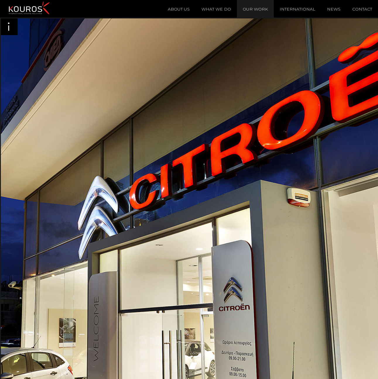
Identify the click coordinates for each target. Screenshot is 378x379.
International (297, 9)
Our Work (255, 9)
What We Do (216, 9)
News (334, 9)
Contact (362, 9)
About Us (179, 9)
